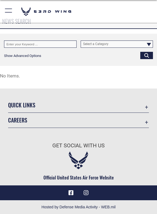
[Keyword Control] (40, 44)
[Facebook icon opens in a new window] (71, 193)
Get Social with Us (78, 145)
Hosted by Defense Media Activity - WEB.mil (79, 207)
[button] (9, 11)
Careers (17, 120)
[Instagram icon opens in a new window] (86, 193)
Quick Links (21, 105)
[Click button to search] (146, 55)
